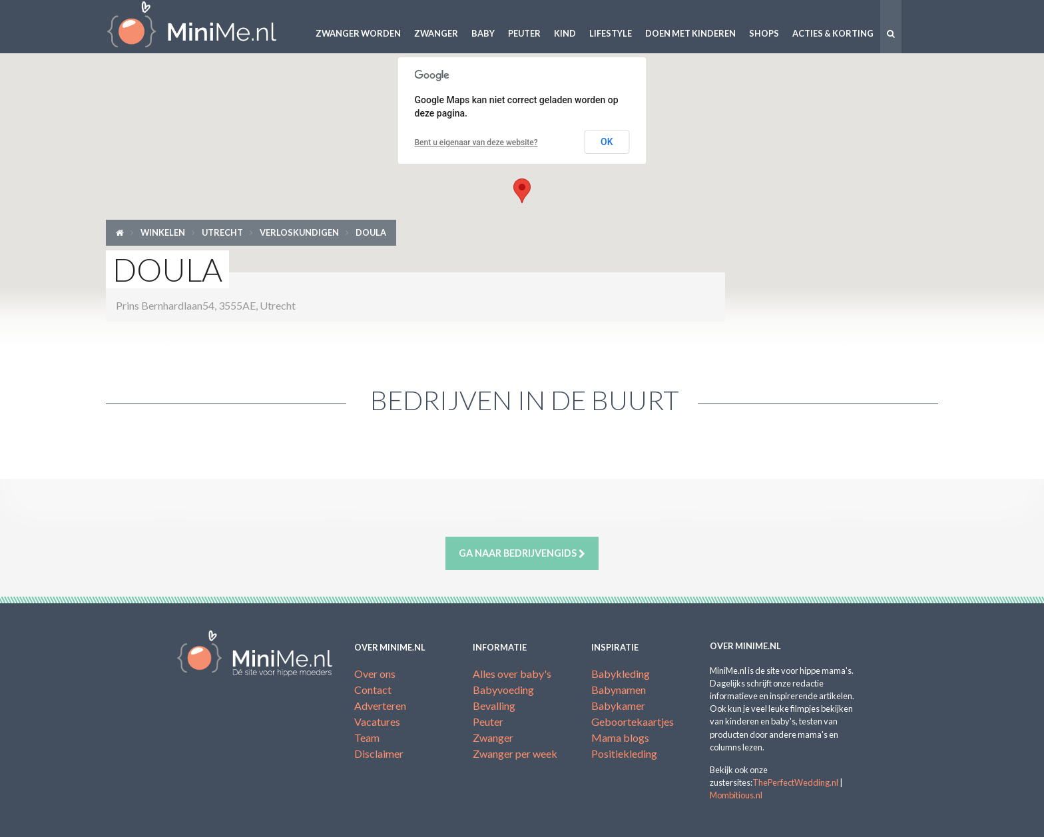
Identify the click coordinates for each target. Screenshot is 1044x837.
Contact (373, 689)
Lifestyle (610, 33)
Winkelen (162, 232)
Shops (764, 33)
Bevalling (494, 705)
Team (367, 737)
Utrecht (222, 232)
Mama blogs (620, 737)
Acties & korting (833, 33)
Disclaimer (378, 753)
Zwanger (436, 33)
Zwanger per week (515, 753)
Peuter (524, 33)
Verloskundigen (299, 232)
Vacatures (377, 721)
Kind (565, 33)
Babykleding (620, 673)
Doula (371, 232)
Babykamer (618, 705)
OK (607, 142)
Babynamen (618, 689)
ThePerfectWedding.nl (795, 782)
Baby (483, 33)
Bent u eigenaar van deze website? (476, 142)
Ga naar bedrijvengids (522, 553)
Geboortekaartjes (632, 721)
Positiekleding (624, 753)
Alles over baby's (512, 673)
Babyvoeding (503, 689)
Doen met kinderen (690, 33)
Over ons (374, 673)
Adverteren (380, 705)
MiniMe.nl (202, 26)
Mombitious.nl (736, 795)
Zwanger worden (358, 33)
